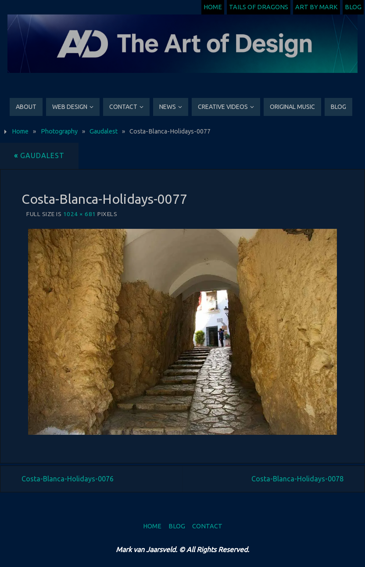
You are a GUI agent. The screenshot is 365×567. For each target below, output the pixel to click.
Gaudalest (103, 131)
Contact (207, 526)
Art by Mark (316, 7)
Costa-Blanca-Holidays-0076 (67, 479)
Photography (59, 131)
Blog (353, 7)
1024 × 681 (79, 213)
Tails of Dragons (258, 7)
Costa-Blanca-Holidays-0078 (297, 479)
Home (213, 7)
